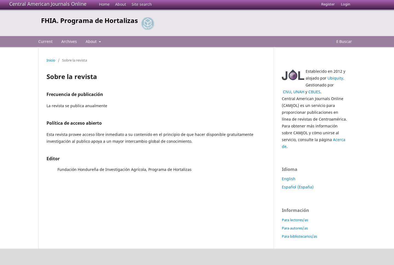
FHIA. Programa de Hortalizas (89, 20)
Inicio (51, 60)
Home (104, 4)
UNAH (298, 91)
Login (345, 4)
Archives (69, 41)
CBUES (314, 91)
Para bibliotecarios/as (299, 236)
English (289, 178)
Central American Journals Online (47, 4)
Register (328, 4)
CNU (287, 91)
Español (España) (298, 187)
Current (45, 41)
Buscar (344, 41)
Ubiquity (335, 78)
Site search (142, 4)
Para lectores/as (295, 219)
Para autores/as (295, 228)
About (120, 4)
